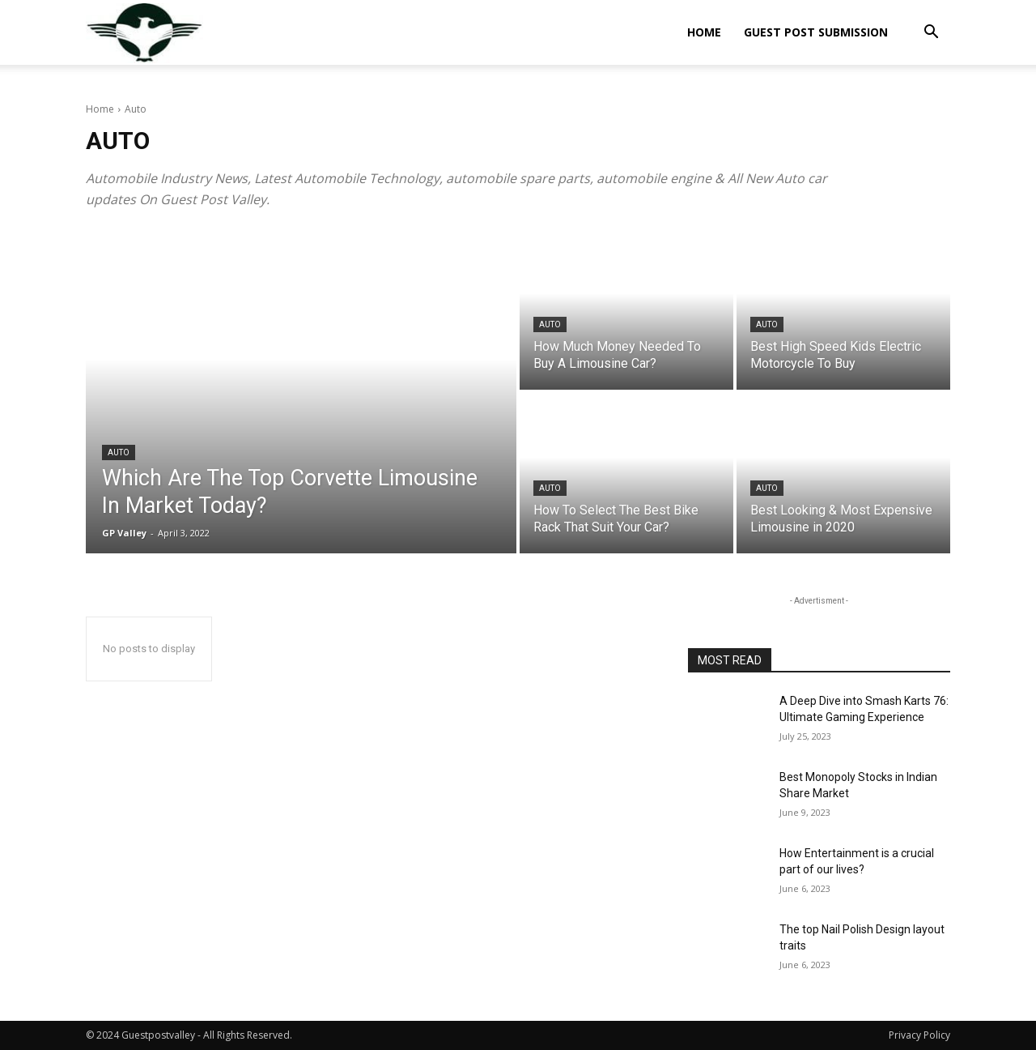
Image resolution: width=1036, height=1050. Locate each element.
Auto (119, 452)
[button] (930, 33)
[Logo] (144, 33)
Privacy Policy (919, 1035)
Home (704, 32)
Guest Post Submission (816, 32)
